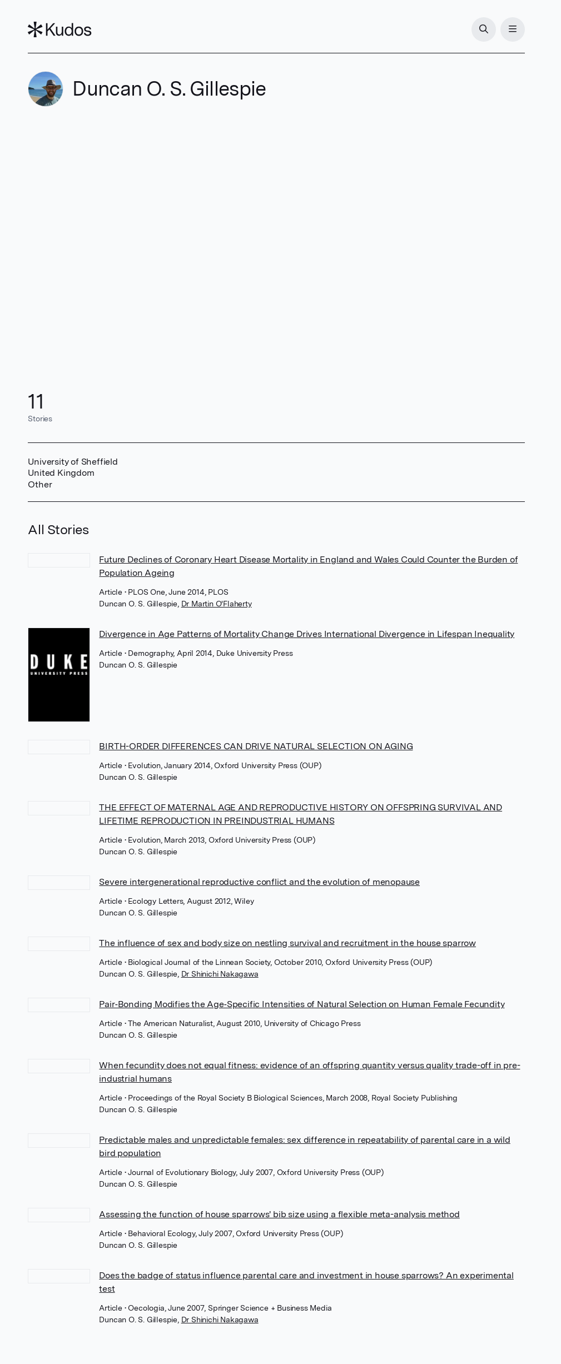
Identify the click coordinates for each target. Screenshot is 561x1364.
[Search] (483, 29)
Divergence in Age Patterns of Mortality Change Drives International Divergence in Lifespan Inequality (306, 634)
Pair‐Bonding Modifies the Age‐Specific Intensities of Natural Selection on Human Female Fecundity (301, 1004)
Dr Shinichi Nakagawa (220, 973)
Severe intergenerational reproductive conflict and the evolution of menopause (259, 882)
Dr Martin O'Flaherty (216, 603)
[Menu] (512, 29)
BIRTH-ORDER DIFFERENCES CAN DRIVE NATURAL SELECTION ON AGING (256, 746)
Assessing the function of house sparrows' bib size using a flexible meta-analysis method (279, 1214)
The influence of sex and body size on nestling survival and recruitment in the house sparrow (287, 943)
